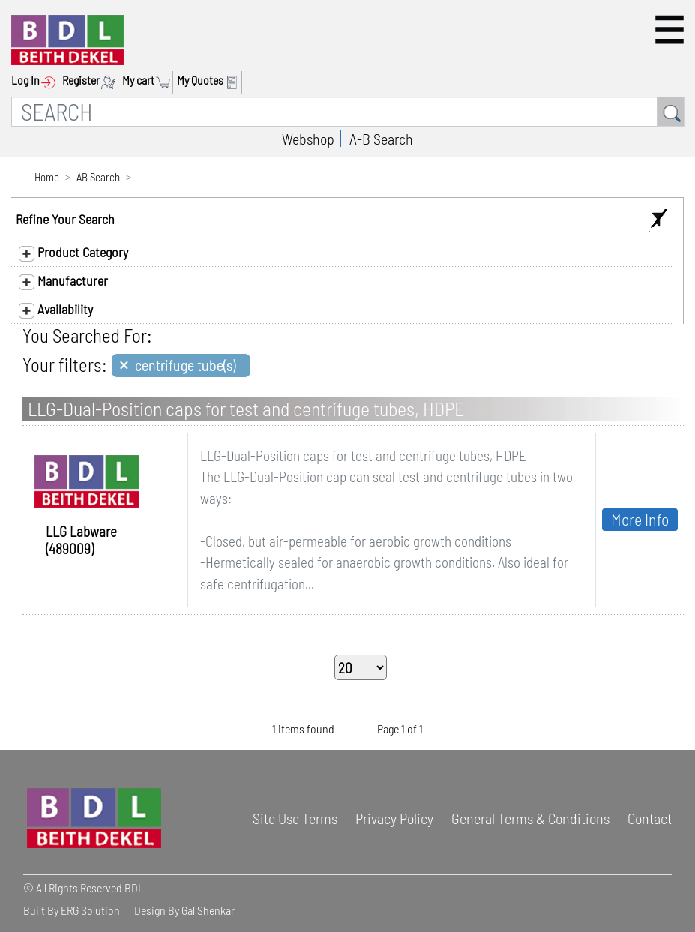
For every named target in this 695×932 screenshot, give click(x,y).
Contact (650, 818)
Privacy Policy (394, 818)
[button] (669, 29)
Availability (56, 310)
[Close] (181, 365)
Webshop (308, 139)
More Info (640, 519)
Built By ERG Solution (71, 910)
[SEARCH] (334, 112)
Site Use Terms (295, 818)
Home (46, 177)
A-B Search (381, 139)
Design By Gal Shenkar (184, 910)
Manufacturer (63, 281)
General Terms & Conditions (530, 818)
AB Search (98, 177)
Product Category (73, 253)
